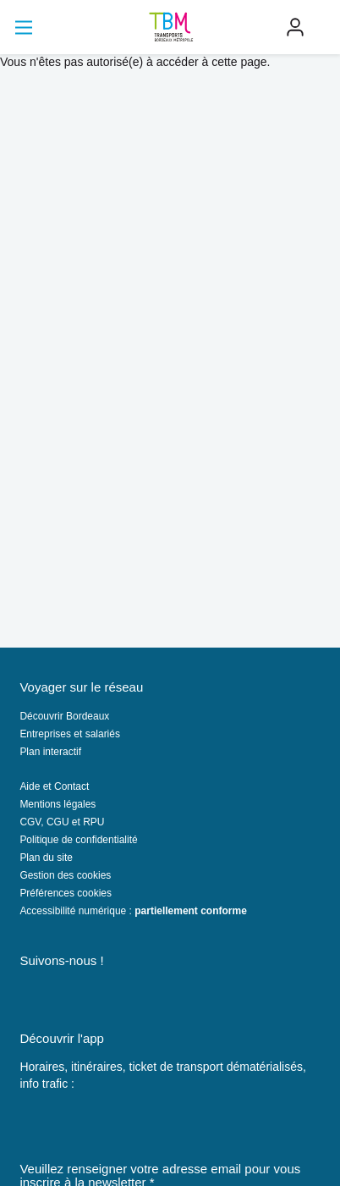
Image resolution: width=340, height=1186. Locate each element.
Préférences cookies (65, 893)
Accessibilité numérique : (132, 911)
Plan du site (46, 857)
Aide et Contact (54, 786)
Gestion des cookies (65, 875)
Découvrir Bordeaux (64, 716)
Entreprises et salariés (69, 734)
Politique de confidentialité (78, 840)
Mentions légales (57, 804)
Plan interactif (50, 752)
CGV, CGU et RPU (61, 822)
